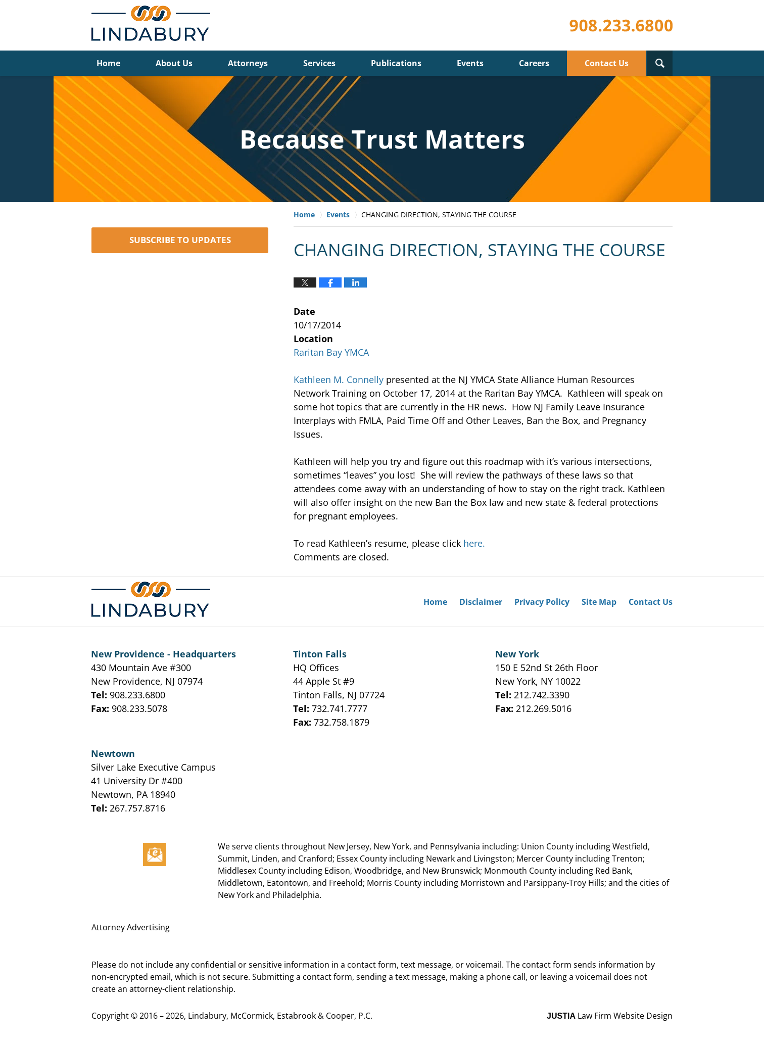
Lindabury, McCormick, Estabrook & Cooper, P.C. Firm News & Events (152, 25)
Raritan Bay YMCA (331, 352)
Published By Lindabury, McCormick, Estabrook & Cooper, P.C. (621, 25)
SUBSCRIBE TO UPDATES (180, 240)
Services (319, 63)
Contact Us (607, 63)
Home (108, 63)
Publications (396, 63)
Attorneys (248, 63)
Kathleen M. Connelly (339, 379)
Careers (534, 63)
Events (470, 63)
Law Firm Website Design (610, 1015)
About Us (174, 63)
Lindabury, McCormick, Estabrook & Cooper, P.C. (280, 1015)
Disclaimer (480, 601)
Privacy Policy (541, 601)
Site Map (599, 601)
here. (474, 543)
